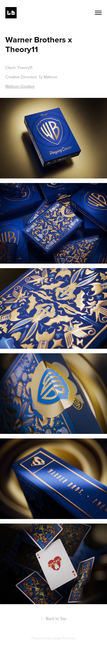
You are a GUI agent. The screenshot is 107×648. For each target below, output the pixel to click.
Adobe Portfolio (63, 638)
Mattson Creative (20, 86)
